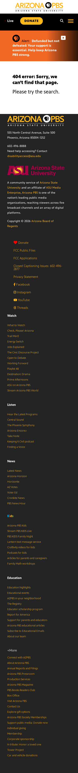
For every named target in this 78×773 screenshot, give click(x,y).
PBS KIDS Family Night (20, 536)
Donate (21, 243)
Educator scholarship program (25, 609)
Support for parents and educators (27, 620)
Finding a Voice (16, 447)
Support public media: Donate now (27, 722)
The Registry (14, 604)
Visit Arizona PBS (17, 701)
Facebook (22, 284)
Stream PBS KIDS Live (19, 531)
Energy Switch (15, 341)
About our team (16, 636)
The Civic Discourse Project (23, 352)
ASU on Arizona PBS (18, 385)
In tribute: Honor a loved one (24, 744)
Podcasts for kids (17, 553)
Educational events (18, 593)
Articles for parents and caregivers (27, 558)
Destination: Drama (18, 374)
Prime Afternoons (17, 379)
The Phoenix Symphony (21, 425)
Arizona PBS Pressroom (21, 674)
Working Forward (17, 363)
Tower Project (15, 750)
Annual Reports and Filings (22, 668)
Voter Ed (12, 492)
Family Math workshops (21, 563)
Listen (11, 405)
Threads (21, 308)
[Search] (60, 21)
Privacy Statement (26, 277)
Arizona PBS (30, 192)
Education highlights (19, 587)
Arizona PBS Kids (16, 525)
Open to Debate (16, 358)
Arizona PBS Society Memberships (26, 717)
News (11, 461)
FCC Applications (25, 258)
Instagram (22, 292)
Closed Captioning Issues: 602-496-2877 (38, 267)
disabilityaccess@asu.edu (24, 156)
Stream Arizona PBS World (22, 390)
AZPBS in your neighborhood (24, 598)
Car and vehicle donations (22, 755)
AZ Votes (12, 487)
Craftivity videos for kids (21, 547)
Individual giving (16, 728)
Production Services (18, 679)
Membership (14, 733)
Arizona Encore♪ (17, 430)
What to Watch (16, 325)
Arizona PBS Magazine (20, 684)
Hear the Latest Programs (22, 414)
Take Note (13, 436)
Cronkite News (16, 498)
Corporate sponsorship (20, 739)
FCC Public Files (24, 250)
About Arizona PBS (18, 663)
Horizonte (13, 481)
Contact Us (13, 706)
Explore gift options (18, 712)
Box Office (13, 695)
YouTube (22, 300)
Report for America (18, 614)
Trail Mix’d (13, 336)
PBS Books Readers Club (21, 690)
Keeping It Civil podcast (20, 441)
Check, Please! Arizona (20, 330)
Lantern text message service (24, 542)
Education (14, 578)
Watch (11, 316)
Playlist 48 (13, 369)
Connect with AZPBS (19, 657)
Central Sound (15, 420)
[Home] (39, 6)
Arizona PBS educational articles (26, 625)
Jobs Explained (15, 347)
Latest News (14, 471)
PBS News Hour (16, 503)
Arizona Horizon (17, 476)
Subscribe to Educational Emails (25, 631)
